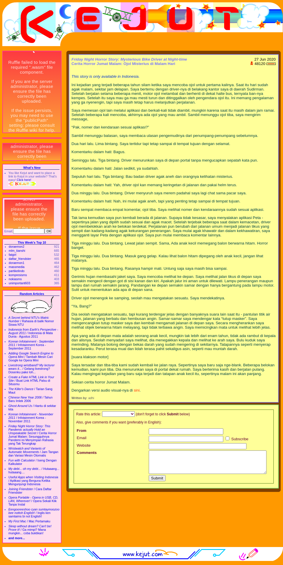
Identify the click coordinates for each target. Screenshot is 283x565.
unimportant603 (19, 283)
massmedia (16, 267)
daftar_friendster (20, 258)
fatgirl (12, 254)
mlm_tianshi (17, 250)
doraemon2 (16, 246)
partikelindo (17, 271)
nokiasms (15, 279)
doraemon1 (16, 263)
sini (136, 390)
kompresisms (18, 275)
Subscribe (237, 439)
